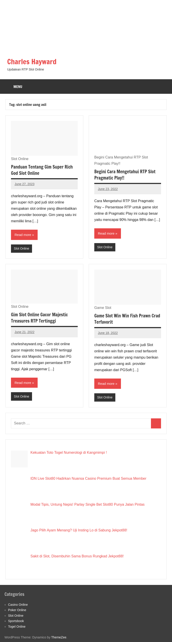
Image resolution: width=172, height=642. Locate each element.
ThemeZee (59, 637)
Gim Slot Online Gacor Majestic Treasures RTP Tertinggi (39, 317)
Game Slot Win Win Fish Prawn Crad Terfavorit (127, 318)
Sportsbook (16, 621)
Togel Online (17, 626)
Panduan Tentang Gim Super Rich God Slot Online (42, 170)
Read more (23, 235)
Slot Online (21, 248)
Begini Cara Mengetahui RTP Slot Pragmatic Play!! (124, 174)
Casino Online (18, 604)
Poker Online (17, 610)
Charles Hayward (31, 61)
